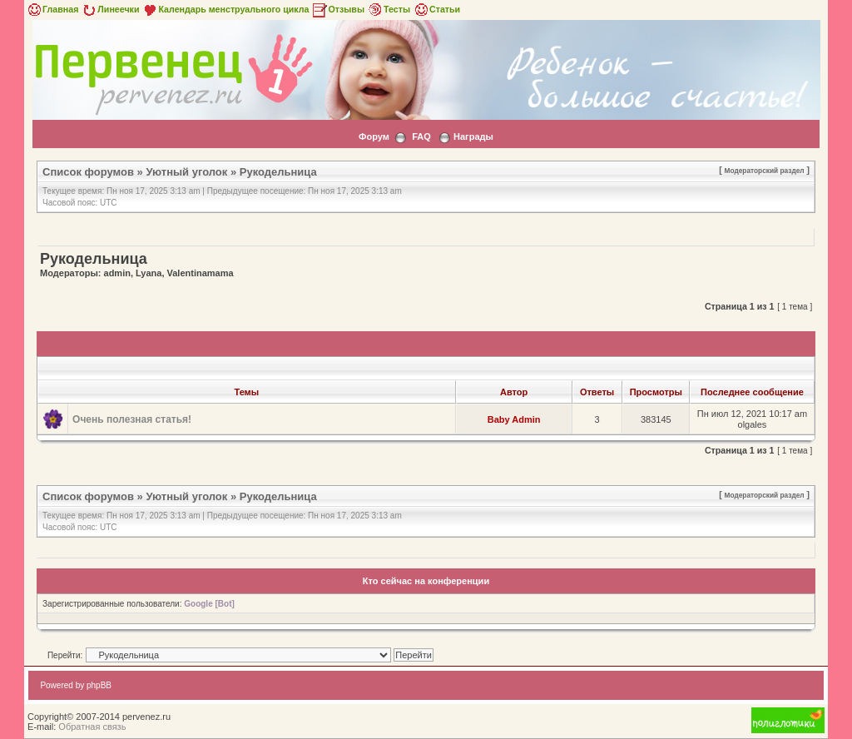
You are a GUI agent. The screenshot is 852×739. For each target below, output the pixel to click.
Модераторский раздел (765, 170)
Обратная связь (92, 727)
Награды (473, 136)
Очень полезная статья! (131, 419)
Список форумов (88, 172)
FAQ (421, 136)
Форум (374, 136)
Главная (52, 9)
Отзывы (337, 9)
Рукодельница (278, 172)
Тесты (388, 9)
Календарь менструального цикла (225, 9)
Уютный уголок (186, 172)
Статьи (436, 9)
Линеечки (110, 9)
